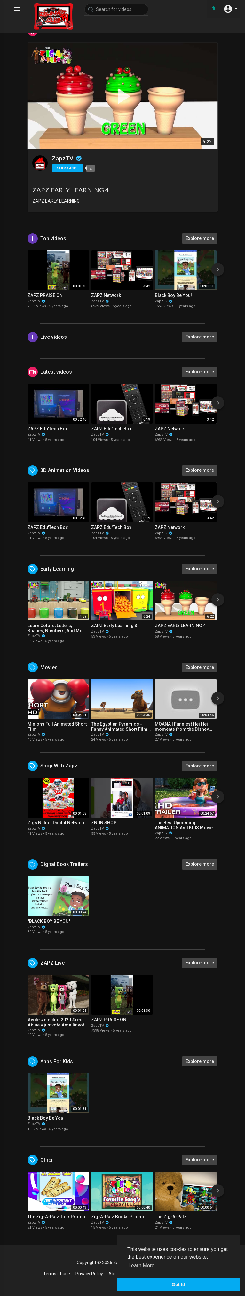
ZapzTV (67, 158)
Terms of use (56, 1273)
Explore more (200, 238)
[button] (230, 9)
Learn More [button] (141, 1265)
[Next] (217, 269)
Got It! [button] (178, 1284)
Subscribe (68, 168)
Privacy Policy (89, 1273)
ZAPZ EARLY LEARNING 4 (70, 190)
